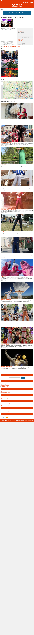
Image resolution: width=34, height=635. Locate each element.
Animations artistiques (5, 383)
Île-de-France (20, 40)
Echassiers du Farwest (5, 321)
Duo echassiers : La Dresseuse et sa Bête (8, 142)
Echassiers (22, 8)
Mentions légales (27, 420)
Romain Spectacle (4, 145)
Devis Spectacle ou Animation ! (17, 12)
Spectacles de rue (4, 384)
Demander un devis (4, 390)
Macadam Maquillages (5, 123)
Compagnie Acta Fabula (5, 347)
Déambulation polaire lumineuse (6, 366)
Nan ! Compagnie (21, 31)
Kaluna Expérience (4, 302)
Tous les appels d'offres (5, 391)
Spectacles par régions (5, 398)
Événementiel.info (11, 411)
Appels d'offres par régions (5, 392)
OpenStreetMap (31, 98)
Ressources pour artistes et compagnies (7, 405)
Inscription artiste (26, 2)
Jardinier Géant (3, 164)
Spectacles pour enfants (5, 385)
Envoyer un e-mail (25, 37)
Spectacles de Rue (18, 8)
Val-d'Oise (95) (20, 39)
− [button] (2, 84)
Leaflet (27, 98)
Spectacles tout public (4, 386)
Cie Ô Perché (4, 280)
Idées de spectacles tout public (6, 403)
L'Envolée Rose (3, 276)
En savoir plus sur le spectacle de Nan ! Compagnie (11, 46)
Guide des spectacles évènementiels (10, 8)
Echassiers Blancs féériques (6, 299)
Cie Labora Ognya (4, 369)
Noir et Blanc (3, 231)
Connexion (31, 2)
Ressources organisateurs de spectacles (8, 404)
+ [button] (2, 82)
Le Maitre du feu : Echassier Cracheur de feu (8, 209)
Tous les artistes (4, 397)
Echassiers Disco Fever (5, 344)
